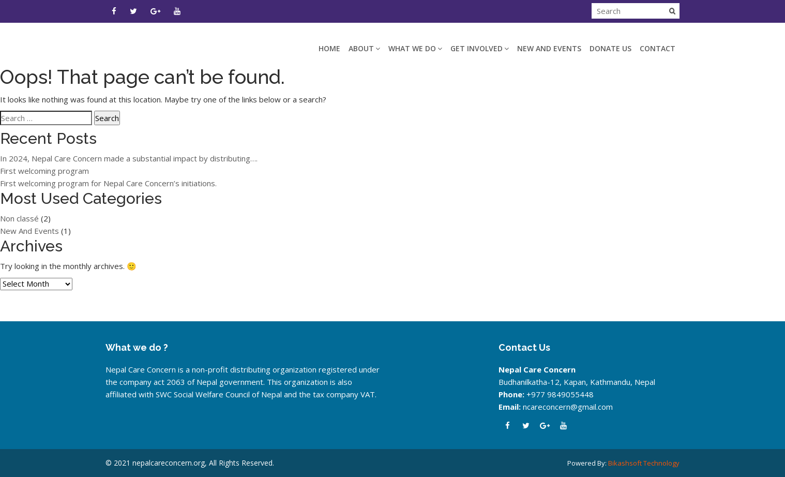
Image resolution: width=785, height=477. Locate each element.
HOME (329, 48)
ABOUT (364, 48)
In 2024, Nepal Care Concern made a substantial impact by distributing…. (129, 158)
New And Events (549, 48)
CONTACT (657, 48)
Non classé (19, 218)
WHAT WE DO (415, 48)
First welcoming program (44, 171)
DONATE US (610, 48)
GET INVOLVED (479, 48)
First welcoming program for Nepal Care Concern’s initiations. (108, 183)
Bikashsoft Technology (644, 463)
